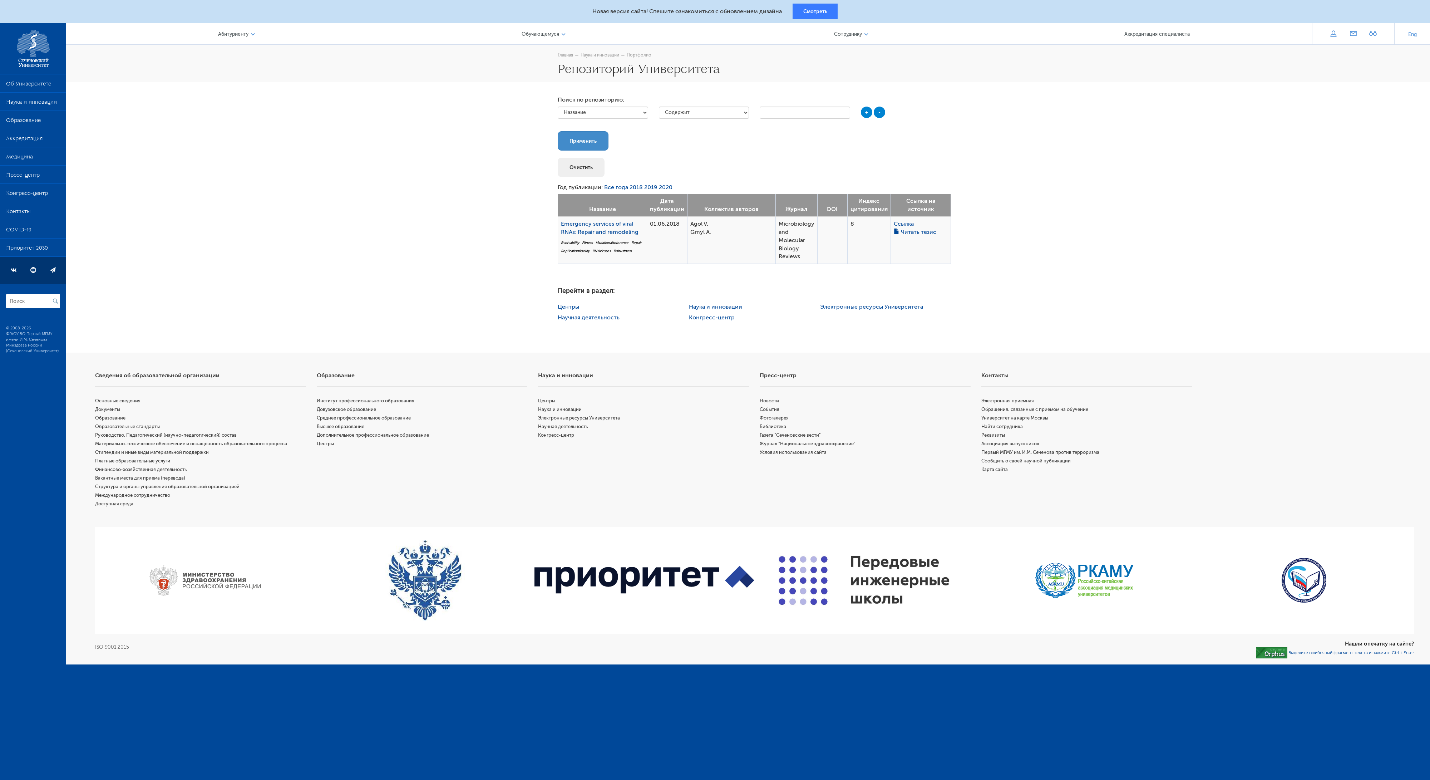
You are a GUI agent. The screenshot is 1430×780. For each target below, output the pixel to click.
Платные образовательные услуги (135, 462)
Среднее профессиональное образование (366, 419)
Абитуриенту (236, 35)
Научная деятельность (590, 319)
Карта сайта (995, 471)
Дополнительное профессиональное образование (375, 436)
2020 (667, 189)
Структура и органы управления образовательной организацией (170, 488)
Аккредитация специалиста (1157, 35)
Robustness (624, 252)
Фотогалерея (775, 419)
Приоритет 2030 (27, 250)
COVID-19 (18, 232)
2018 (638, 189)
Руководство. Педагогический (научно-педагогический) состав (169, 436)
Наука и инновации (31, 104)
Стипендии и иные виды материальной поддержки (155, 453)
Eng (1412, 35)
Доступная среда (117, 505)
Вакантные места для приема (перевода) (143, 479)
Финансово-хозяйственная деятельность (144, 471)
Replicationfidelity (577, 252)
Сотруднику (849, 35)
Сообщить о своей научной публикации (1027, 462)
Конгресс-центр (27, 196)
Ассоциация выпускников (1011, 445)
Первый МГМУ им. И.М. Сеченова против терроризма (1041, 453)
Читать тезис (917, 233)
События (771, 410)
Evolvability (572, 244)
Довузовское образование (349, 410)
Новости (771, 402)
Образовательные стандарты (130, 428)
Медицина (19, 159)
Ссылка (906, 225)
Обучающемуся (542, 35)
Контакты (18, 214)
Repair (638, 244)
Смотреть (815, 12)
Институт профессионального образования (368, 402)
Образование (23, 123)
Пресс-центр (23, 177)
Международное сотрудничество (135, 496)
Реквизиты (994, 436)
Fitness (589, 244)
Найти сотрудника (1003, 428)
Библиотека (774, 428)
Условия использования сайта (794, 453)
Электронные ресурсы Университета (873, 308)
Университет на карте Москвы (1015, 419)
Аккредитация (24, 141)
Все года (618, 189)
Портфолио (640, 56)
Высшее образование (343, 428)
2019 (652, 189)
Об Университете (28, 86)
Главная (567, 56)
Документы (110, 410)
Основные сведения (121, 402)
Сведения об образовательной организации (160, 377)
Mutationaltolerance (613, 244)
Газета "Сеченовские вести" (792, 436)
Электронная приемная (1008, 402)
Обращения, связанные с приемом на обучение (1035, 410)
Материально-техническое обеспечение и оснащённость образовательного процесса (194, 445)
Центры (570, 308)
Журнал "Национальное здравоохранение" (809, 445)
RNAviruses (603, 252)
